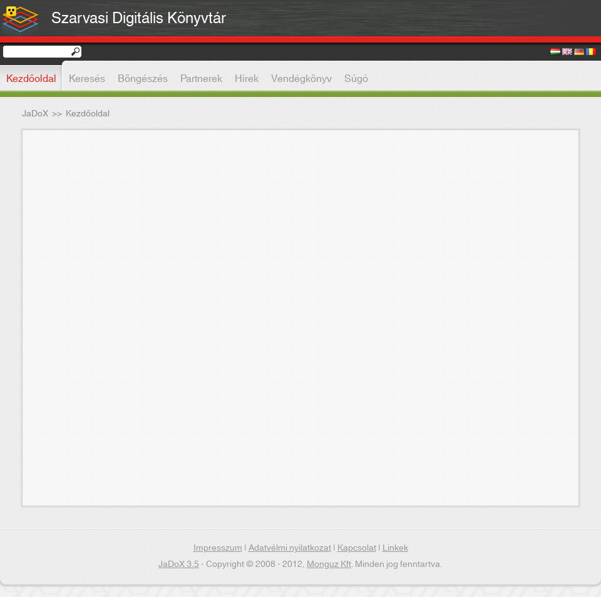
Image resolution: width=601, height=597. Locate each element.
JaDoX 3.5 (178, 564)
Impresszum (217, 548)
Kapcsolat (356, 548)
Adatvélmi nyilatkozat (290, 548)
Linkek (395, 548)
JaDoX (35, 114)
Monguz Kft (329, 564)
